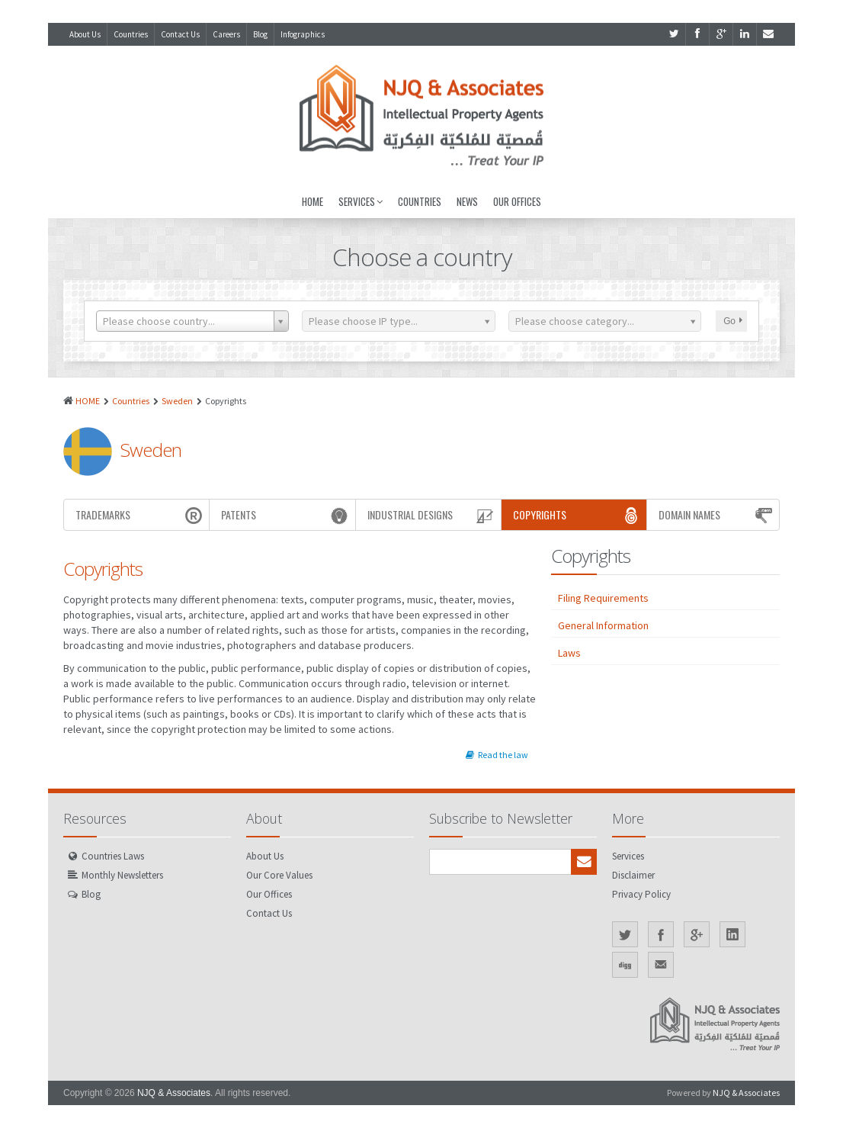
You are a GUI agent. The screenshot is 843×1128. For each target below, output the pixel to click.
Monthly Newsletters (122, 875)
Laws (569, 653)
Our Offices (517, 201)
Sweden (177, 401)
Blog (260, 34)
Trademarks (140, 515)
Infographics (302, 34)
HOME (87, 401)
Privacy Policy (641, 894)
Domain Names (717, 515)
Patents (286, 515)
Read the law (497, 754)
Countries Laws (113, 856)
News (467, 201)
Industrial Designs (432, 515)
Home (312, 201)
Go (732, 321)
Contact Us (180, 34)
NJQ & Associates (173, 1093)
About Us (85, 34)
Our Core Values (279, 875)
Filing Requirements (603, 598)
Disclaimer (633, 875)
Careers (226, 34)
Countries (131, 34)
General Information (603, 625)
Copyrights (578, 515)
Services (360, 201)
